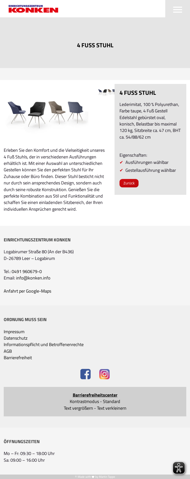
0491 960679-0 (27, 271)
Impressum (14, 331)
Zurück (129, 183)
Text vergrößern (78, 408)
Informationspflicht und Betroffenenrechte (44, 344)
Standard (111, 401)
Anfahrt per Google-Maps (27, 291)
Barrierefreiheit (18, 357)
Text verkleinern (111, 408)
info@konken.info (33, 278)
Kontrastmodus (84, 401)
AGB (8, 351)
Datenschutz (15, 338)
